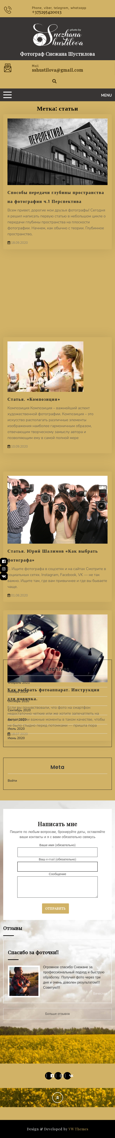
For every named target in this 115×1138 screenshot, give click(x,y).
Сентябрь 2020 (19, 710)
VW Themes (78, 1129)
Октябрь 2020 (18, 701)
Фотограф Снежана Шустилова (57, 54)
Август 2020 (17, 719)
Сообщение (57, 885)
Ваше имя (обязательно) (57, 849)
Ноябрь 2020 (18, 692)
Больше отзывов (57, 1014)
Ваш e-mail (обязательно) (57, 863)
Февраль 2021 (19, 682)
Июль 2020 (16, 729)
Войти (12, 781)
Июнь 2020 (16, 738)
